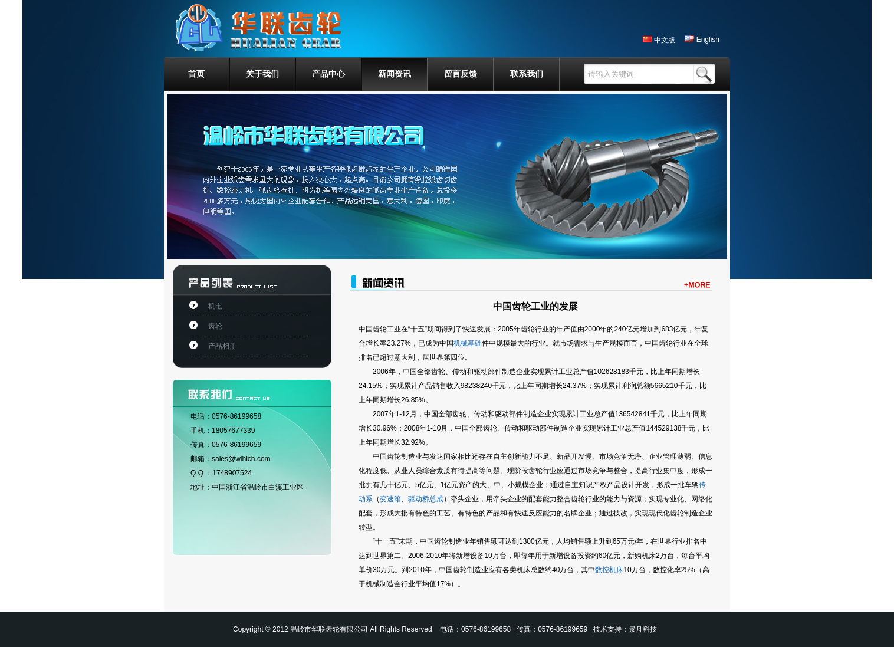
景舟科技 (643, 629)
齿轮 (215, 326)
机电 (215, 306)
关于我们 (262, 73)
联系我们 (526, 73)
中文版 (659, 40)
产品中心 (328, 73)
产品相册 (222, 346)
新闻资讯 (394, 73)
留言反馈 (460, 73)
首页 (196, 73)
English (702, 39)
